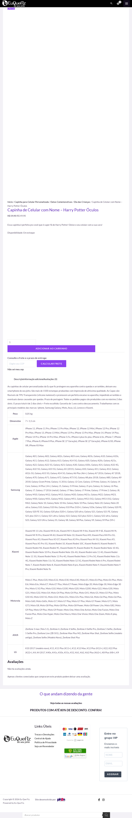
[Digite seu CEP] (21, 363)
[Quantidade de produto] (21, 342)
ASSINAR (113, 774)
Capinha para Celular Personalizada (32, 202)
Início (10, 202)
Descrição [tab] (19, 379)
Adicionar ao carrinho (51, 348)
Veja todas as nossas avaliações (66, 703)
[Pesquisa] (106, 815)
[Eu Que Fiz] (14, 3)
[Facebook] (99, 799)
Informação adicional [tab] (34, 379)
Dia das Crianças (82, 202)
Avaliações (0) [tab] (50, 379)
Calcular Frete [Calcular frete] (51, 363)
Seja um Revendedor (44, 746)
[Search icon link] (111, 3)
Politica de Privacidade (46, 742)
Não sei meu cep (15, 369)
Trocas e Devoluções (44, 734)
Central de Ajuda (43, 738)
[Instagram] (103, 799)
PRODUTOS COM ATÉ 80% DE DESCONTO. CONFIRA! (66, 710)
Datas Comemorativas (61, 202)
